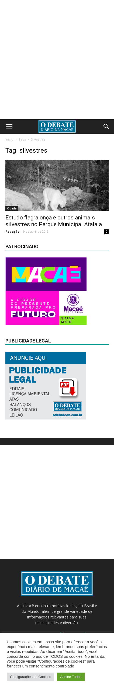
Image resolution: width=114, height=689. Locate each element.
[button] (106, 126)
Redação (12, 231)
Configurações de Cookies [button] (30, 677)
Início (9, 139)
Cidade (11, 208)
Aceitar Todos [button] (70, 677)
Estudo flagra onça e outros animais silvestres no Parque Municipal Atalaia (53, 221)
